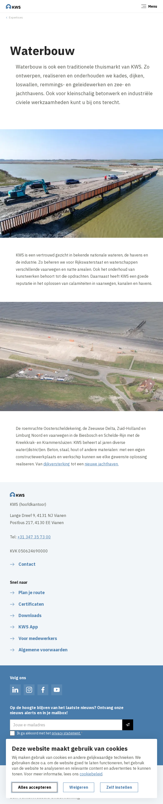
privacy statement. (66, 733)
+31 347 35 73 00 (34, 536)
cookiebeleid (91, 773)
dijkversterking (56, 463)
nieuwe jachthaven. (102, 463)
